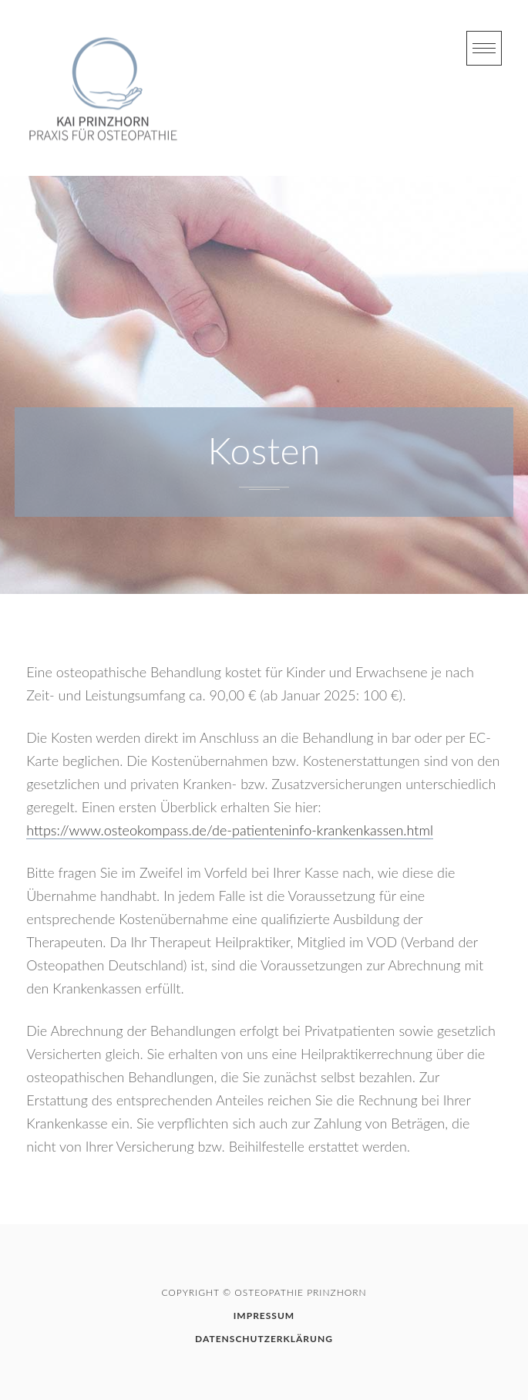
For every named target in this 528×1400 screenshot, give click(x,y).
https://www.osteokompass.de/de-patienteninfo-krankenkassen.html (229, 829)
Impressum (264, 1315)
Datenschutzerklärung (264, 1338)
